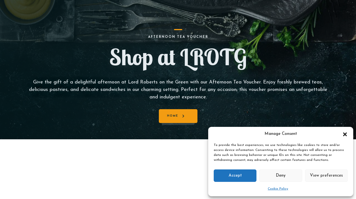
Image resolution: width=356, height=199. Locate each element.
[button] (345, 134)
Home (172, 115)
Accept (235, 176)
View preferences (326, 176)
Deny (281, 176)
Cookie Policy (278, 188)
